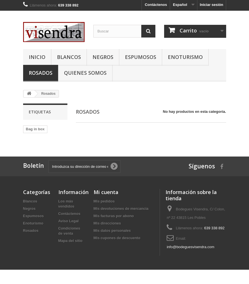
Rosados (40, 72)
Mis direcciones (107, 223)
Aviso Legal (68, 221)
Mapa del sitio (70, 241)
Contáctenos (156, 5)
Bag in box (35, 129)
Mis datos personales (112, 230)
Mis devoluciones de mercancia (121, 208)
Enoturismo (185, 57)
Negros (102, 57)
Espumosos (140, 57)
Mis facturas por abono (114, 216)
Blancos (69, 57)
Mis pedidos (104, 201)
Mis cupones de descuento (117, 238)
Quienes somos (85, 72)
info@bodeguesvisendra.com (190, 247)
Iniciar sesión (211, 5)
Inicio (37, 57)
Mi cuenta (106, 192)
